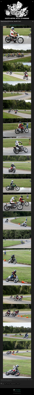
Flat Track (8, 383)
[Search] (32, 1)
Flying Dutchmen (13, 383)
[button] (32, 21)
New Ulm (18, 383)
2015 (5, 383)
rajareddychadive (19, 391)
